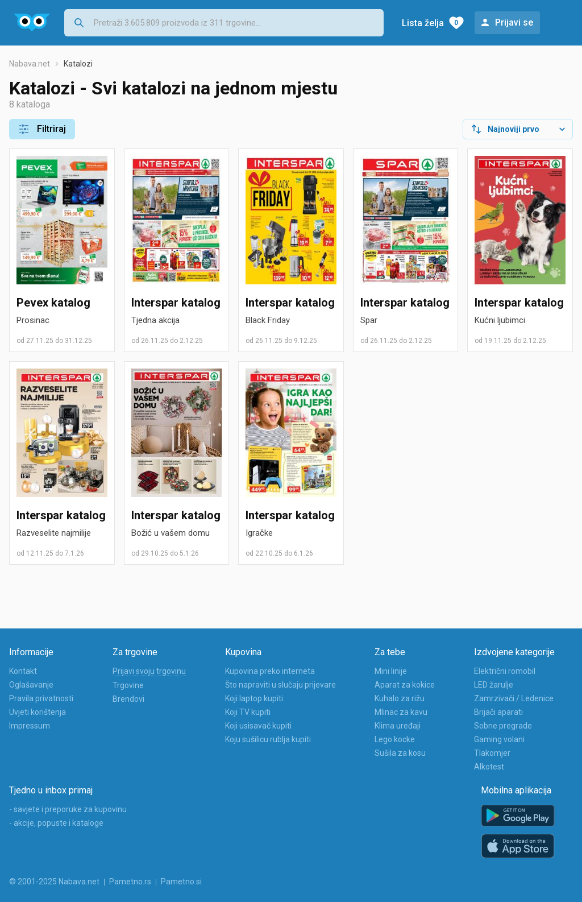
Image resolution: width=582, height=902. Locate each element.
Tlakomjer (492, 753)
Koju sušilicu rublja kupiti (268, 739)
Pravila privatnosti (41, 698)
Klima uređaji (398, 725)
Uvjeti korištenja (37, 712)
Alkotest (489, 766)
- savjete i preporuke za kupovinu (68, 809)
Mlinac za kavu (401, 712)
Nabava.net (29, 63)
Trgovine (128, 685)
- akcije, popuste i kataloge (56, 822)
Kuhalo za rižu (400, 698)
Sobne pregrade (503, 725)
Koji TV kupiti (248, 712)
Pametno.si (181, 881)
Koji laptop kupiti (254, 698)
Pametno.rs (130, 881)
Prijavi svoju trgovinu (149, 671)
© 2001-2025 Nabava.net (54, 881)
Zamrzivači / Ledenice (514, 698)
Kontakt (23, 671)
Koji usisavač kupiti (258, 725)
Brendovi (128, 699)
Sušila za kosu (400, 753)
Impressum (29, 725)
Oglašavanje (31, 684)
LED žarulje (493, 684)
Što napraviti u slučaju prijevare (280, 684)
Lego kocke (395, 739)
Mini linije (391, 671)
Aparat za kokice (405, 684)
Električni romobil (504, 671)
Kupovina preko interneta (270, 671)
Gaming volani (499, 739)
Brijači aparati (498, 712)
